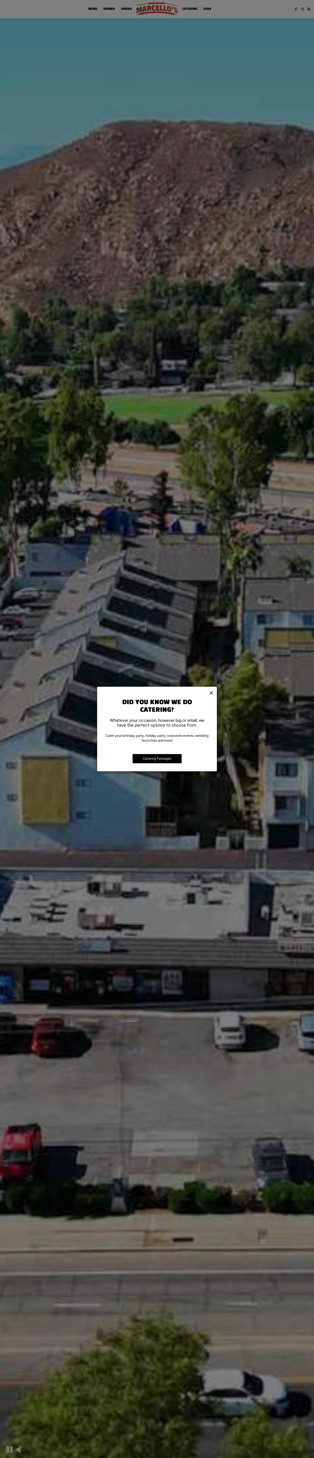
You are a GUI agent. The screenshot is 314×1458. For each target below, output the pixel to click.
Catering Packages (157, 758)
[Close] (211, 692)
